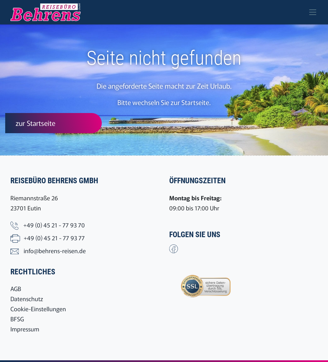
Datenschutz (26, 298)
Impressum (24, 328)
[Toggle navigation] (313, 12)
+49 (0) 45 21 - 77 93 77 (54, 237)
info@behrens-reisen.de (55, 250)
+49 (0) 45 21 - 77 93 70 (54, 224)
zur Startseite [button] (35, 123)
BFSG (17, 318)
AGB (15, 288)
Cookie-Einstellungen (38, 308)
